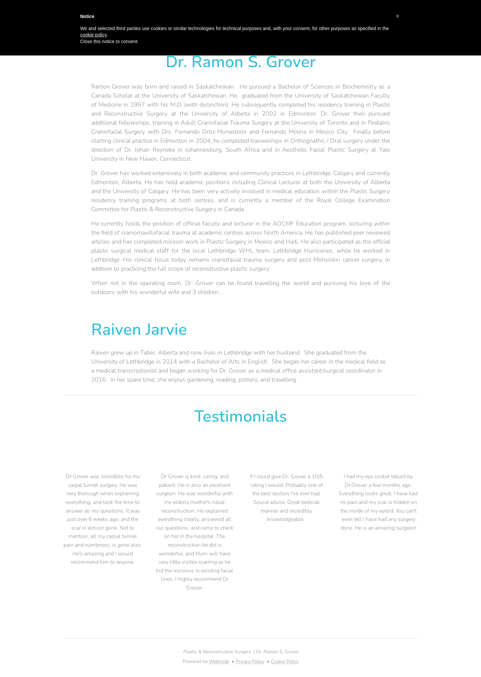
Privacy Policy (250, 661)
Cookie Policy (285, 661)
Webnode (219, 661)
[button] (397, 16)
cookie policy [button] (93, 34)
